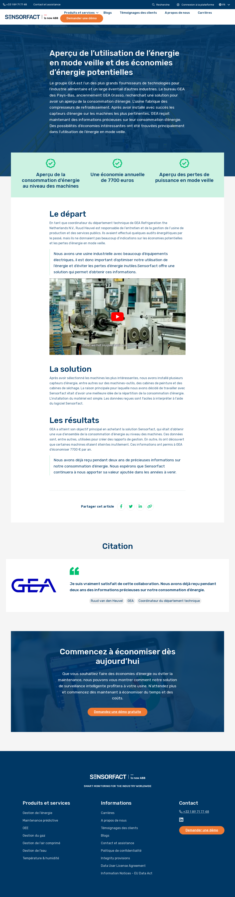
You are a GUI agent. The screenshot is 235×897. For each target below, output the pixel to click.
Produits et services (81, 12)
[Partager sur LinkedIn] (140, 507)
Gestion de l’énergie (37, 813)
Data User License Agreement (123, 866)
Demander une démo (82, 18)
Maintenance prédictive (40, 820)
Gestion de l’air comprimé (41, 843)
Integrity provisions (115, 858)
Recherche (161, 4)
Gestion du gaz (34, 835)
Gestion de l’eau (34, 851)
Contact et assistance (47, 4)
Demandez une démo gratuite (117, 712)
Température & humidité (41, 858)
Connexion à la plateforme (195, 4)
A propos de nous (177, 12)
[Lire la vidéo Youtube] (117, 316)
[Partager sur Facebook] (121, 507)
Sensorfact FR (31, 16)
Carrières (205, 12)
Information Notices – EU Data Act (126, 873)
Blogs (107, 12)
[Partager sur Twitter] (131, 507)
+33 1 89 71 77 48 (15, 4)
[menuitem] (16, 4)
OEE (25, 828)
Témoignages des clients (138, 12)
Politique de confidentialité (121, 851)
